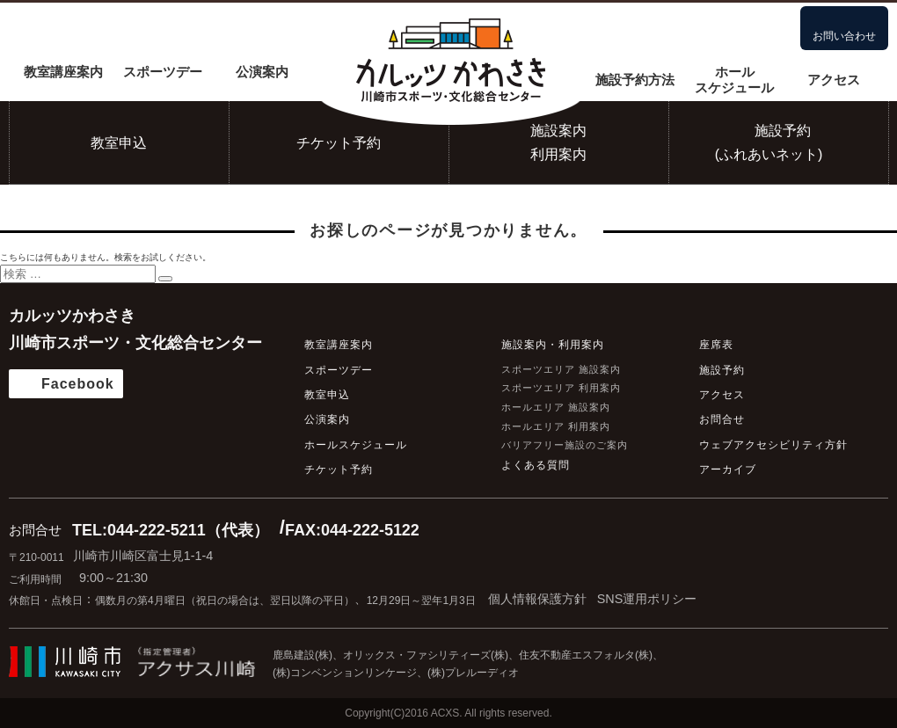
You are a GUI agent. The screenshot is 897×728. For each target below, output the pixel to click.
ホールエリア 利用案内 (555, 426)
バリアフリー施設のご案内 (564, 445)
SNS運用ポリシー (647, 599)
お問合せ (722, 419)
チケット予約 (338, 142)
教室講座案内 (63, 71)
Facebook (77, 383)
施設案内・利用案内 (552, 345)
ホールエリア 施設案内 (555, 407)
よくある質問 (535, 465)
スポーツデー (162, 71)
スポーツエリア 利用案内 (561, 387)
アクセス (833, 79)
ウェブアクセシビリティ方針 (773, 445)
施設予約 (722, 370)
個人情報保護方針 (537, 599)
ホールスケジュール (734, 79)
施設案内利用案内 (558, 142)
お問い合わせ (844, 36)
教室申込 (119, 142)
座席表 (716, 345)
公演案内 (262, 71)
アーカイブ (727, 469)
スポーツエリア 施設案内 (561, 369)
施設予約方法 (635, 79)
